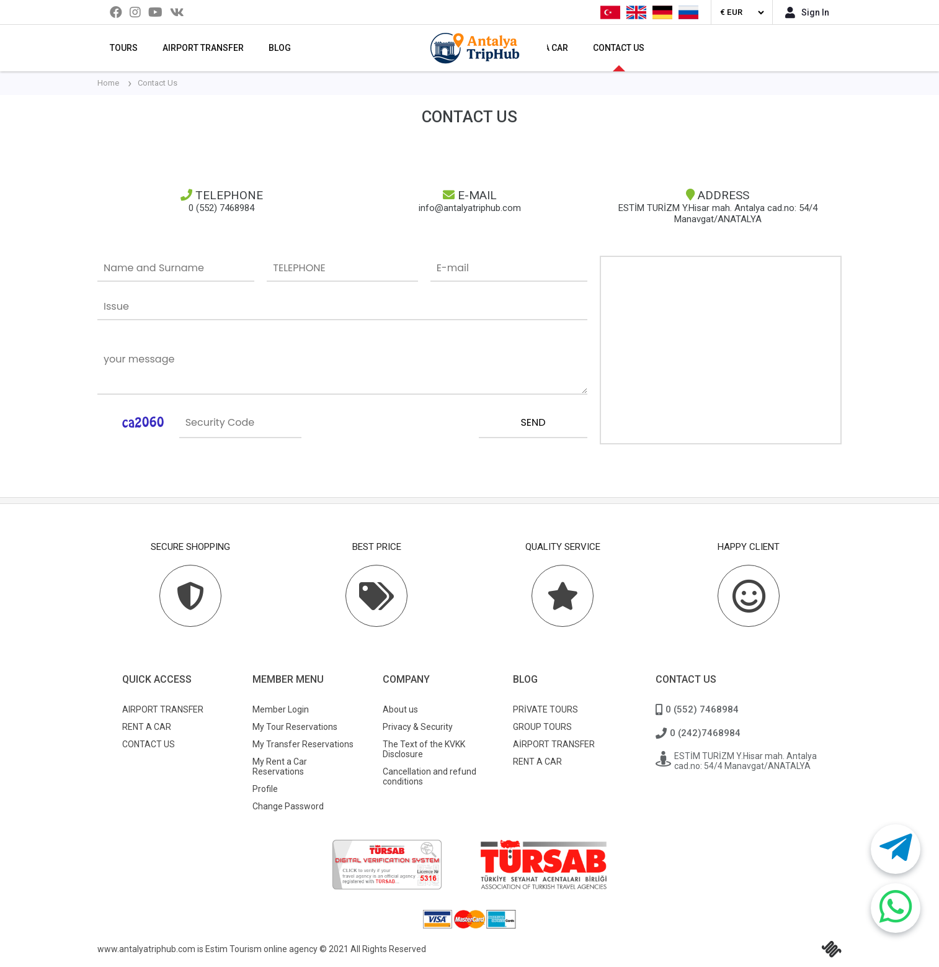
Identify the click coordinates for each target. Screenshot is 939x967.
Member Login (280, 709)
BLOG (280, 48)
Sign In (807, 12)
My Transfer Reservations (303, 744)
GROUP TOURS (542, 727)
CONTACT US (618, 48)
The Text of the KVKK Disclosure (424, 749)
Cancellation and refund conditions (429, 776)
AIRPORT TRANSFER (203, 48)
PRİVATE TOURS (545, 709)
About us (400, 709)
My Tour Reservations (294, 727)
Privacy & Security (418, 727)
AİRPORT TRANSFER (554, 744)
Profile (265, 789)
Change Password (288, 806)
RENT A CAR (146, 727)
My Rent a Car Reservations (279, 766)
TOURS (124, 48)
